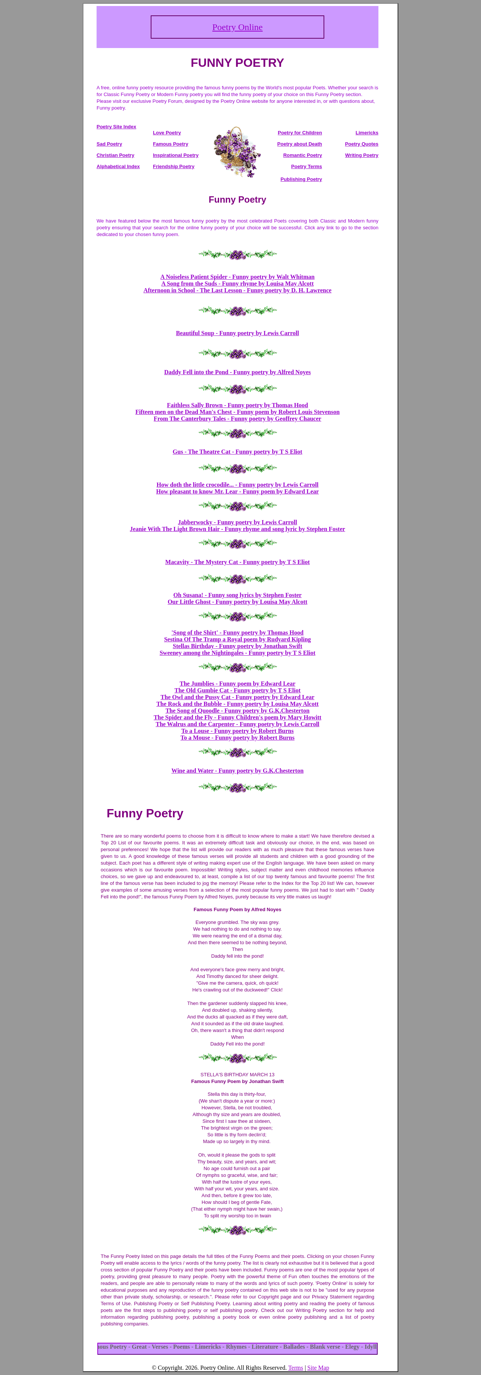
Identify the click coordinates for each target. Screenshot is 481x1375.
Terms (295, 1367)
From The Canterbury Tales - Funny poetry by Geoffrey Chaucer (237, 418)
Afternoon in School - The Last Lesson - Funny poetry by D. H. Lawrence (237, 290)
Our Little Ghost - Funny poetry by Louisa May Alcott (237, 602)
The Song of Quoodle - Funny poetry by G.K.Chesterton (237, 710)
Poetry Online (237, 27)
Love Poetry (167, 132)
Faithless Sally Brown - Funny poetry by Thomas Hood (237, 405)
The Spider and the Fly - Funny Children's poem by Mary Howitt (237, 717)
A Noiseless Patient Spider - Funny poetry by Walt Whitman (237, 277)
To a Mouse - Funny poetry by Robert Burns (237, 737)
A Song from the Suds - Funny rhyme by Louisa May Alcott (237, 283)
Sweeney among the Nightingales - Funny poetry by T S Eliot (238, 653)
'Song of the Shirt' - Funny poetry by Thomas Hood (237, 632)
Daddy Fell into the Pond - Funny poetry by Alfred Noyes (237, 372)
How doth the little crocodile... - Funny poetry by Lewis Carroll (238, 484)
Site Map (318, 1367)
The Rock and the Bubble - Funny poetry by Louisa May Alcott (237, 704)
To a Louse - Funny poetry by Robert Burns (237, 731)
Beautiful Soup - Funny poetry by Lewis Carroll (237, 333)
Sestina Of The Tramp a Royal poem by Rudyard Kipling (237, 639)
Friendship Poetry (174, 166)
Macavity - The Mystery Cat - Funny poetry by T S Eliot (237, 562)
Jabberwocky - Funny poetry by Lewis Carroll (237, 522)
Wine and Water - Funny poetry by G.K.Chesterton (237, 770)
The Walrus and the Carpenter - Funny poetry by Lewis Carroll (237, 724)
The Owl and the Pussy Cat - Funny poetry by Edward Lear (237, 697)
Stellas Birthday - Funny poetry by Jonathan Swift (238, 646)
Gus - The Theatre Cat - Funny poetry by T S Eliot (238, 451)
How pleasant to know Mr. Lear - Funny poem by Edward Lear (237, 491)
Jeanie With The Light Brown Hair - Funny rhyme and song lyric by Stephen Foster (237, 529)
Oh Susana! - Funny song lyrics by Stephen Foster (237, 595)
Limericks (366, 132)
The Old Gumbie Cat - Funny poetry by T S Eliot (237, 690)
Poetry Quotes (361, 144)
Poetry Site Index (116, 126)
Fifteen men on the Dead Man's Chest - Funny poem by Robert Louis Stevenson (237, 412)
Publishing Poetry (301, 179)
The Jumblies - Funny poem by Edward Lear (237, 683)
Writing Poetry (361, 155)
